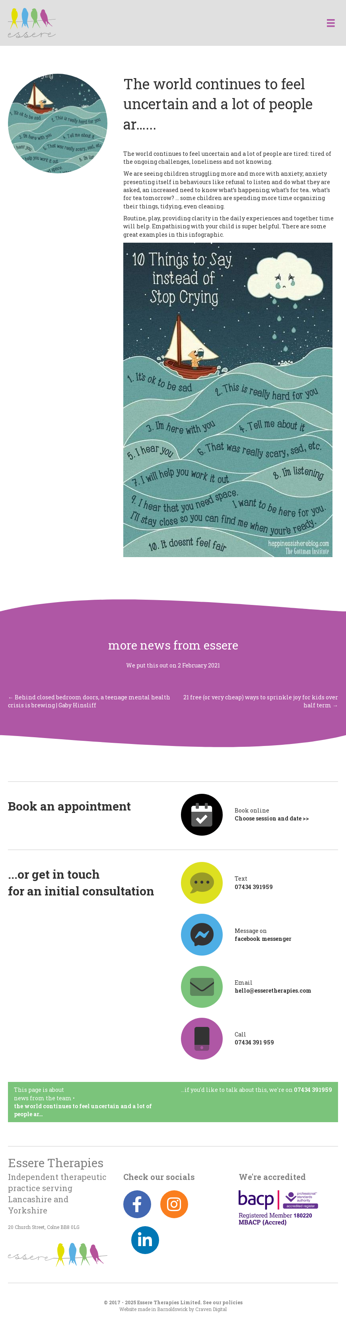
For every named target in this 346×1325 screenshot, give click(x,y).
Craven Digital (211, 1309)
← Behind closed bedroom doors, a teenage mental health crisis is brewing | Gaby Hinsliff (89, 701)
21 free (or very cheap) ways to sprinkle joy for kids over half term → (260, 701)
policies (232, 1302)
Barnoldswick (172, 1309)
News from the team (43, 1098)
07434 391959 (313, 1089)
